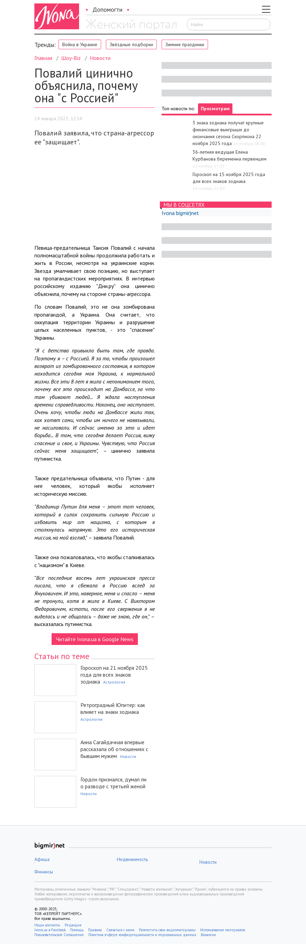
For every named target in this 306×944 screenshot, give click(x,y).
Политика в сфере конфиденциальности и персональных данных (142, 934)
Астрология (114, 682)
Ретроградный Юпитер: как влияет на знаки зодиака (112, 708)
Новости (100, 57)
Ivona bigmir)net (180, 212)
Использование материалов (222, 929)
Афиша (42, 859)
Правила (95, 929)
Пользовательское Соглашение (59, 934)
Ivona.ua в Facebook (50, 929)
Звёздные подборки (131, 44)
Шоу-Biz (71, 57)
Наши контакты (47, 925)
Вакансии (208, 934)
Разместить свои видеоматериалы (167, 929)
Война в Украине (79, 44)
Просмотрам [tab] (215, 108)
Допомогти (107, 9)
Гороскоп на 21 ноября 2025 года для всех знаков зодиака (114, 674)
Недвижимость (132, 859)
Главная (43, 57)
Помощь (77, 929)
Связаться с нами (120, 929)
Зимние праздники (184, 44)
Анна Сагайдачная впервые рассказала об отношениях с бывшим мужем (114, 749)
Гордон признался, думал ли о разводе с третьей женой (113, 783)
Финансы (43, 872)
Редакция (73, 925)
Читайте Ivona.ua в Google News (94, 639)
